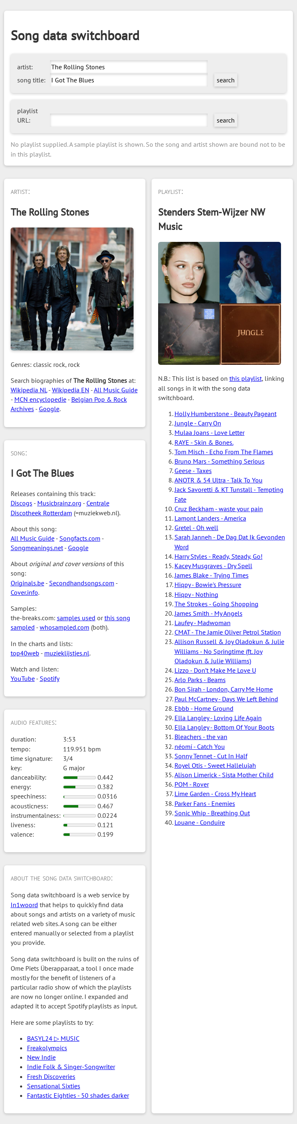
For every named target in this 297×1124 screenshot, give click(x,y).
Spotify (49, 678)
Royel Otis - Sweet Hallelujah (215, 765)
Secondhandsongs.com (81, 583)
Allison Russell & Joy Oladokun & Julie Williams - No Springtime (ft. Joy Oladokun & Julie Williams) (229, 650)
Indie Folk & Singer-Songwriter (71, 1067)
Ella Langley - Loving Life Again (218, 718)
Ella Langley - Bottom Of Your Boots (224, 727)
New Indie (41, 1057)
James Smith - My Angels (209, 613)
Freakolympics (47, 1048)
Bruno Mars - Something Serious (220, 461)
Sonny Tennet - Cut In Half (211, 756)
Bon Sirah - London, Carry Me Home (224, 689)
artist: (25, 67)
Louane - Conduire (200, 822)
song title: (31, 80)
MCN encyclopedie (40, 399)
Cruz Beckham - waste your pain (219, 509)
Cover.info (24, 592)
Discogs (21, 503)
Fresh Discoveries (51, 1076)
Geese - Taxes (193, 470)
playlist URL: (27, 115)
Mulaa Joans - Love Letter (210, 432)
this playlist (245, 378)
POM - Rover (192, 784)
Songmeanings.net (37, 548)
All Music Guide (116, 390)
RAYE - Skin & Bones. (204, 442)
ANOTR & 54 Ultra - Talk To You (219, 480)
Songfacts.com (79, 538)
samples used (76, 618)
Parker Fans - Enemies (205, 803)
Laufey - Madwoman (203, 623)
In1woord (24, 905)
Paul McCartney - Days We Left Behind (226, 699)
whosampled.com (64, 627)
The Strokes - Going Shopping (216, 604)
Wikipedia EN (70, 390)
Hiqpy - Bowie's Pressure (208, 584)
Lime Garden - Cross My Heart (215, 794)
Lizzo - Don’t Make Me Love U (215, 670)
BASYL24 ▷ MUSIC (53, 1038)
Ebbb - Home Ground (204, 708)
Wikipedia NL (29, 390)
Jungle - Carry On (198, 423)
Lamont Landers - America (210, 518)
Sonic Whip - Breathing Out (212, 813)
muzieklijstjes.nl (66, 653)
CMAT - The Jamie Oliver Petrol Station (228, 632)
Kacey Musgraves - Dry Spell (213, 566)
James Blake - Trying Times (212, 575)
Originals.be (27, 583)
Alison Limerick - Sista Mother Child (224, 775)
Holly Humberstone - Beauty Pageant (226, 414)
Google (49, 409)
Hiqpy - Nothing (196, 594)
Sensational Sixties (53, 1086)
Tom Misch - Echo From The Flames (224, 452)
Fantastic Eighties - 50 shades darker (78, 1095)
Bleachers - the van (201, 737)
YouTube (23, 678)
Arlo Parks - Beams (200, 680)
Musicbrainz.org (59, 503)
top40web (25, 653)
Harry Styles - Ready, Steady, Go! (219, 556)
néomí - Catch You (200, 746)
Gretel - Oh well (196, 527)
